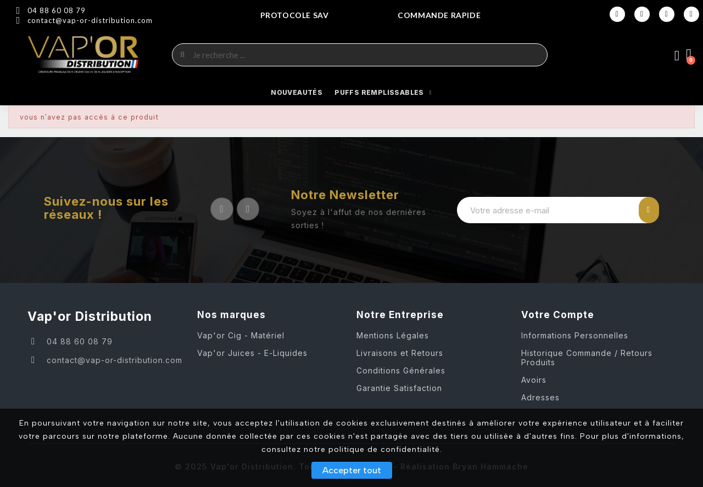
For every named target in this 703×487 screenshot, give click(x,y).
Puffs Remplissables (383, 92)
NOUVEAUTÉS (296, 92)
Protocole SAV (294, 15)
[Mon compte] (677, 56)
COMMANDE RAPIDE (439, 15)
